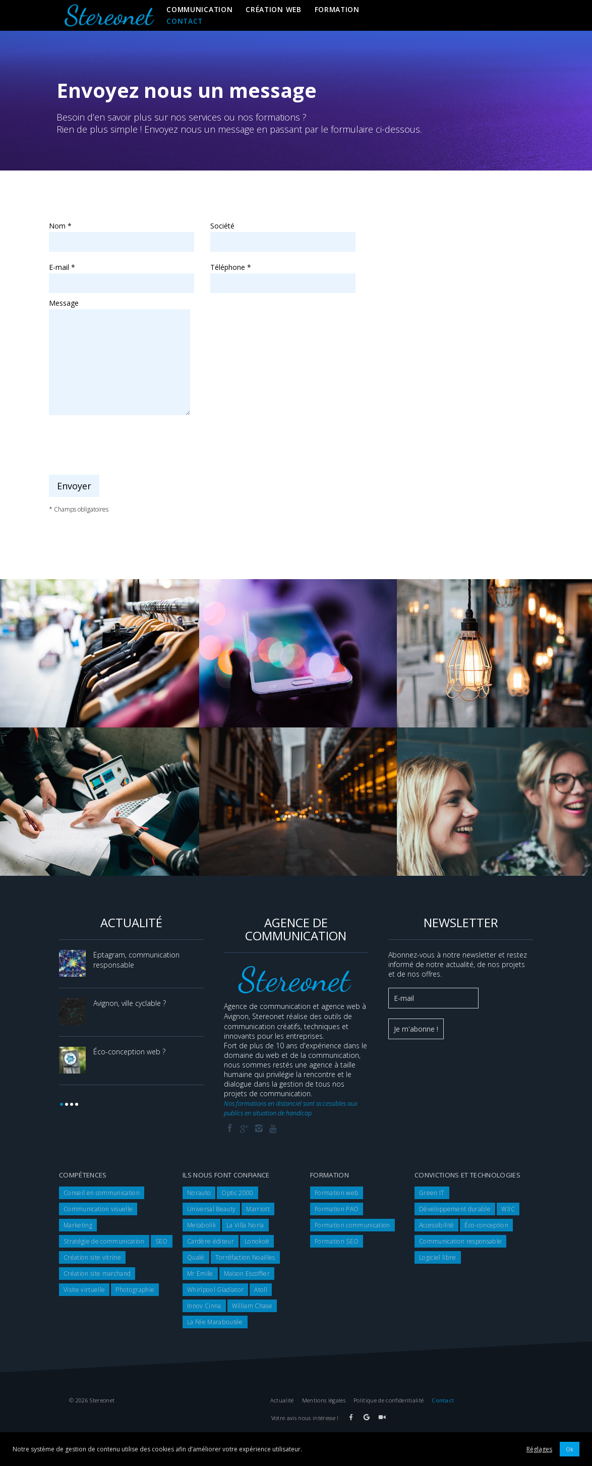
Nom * (121, 234)
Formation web (337, 1193)
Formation (337, 9)
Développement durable (455, 1209)
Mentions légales (323, 1400)
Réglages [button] (539, 1449)
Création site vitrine (92, 1257)
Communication (199, 9)
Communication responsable (460, 1241)
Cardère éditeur (210, 1241)
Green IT (432, 1193)
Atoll (260, 1289)
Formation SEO (337, 1241)
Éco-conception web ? (129, 1051)
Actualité (282, 1400)
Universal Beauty (211, 1209)
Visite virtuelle (84, 1289)
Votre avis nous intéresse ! (305, 1418)
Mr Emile (200, 1273)
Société (283, 234)
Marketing (78, 1225)
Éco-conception (486, 1225)
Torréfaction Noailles (245, 1257)
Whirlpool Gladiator (215, 1289)
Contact (184, 21)
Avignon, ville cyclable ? (129, 1003)
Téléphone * (283, 275)
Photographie (134, 1289)
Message (119, 307)
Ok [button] (569, 1449)
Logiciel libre (437, 1257)
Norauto (199, 1193)
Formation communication (352, 1225)
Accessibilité (436, 1225)
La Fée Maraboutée (215, 1322)
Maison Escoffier (247, 1273)
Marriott (258, 1209)
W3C (508, 1209)
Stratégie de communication (104, 1241)
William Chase (252, 1306)
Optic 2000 (237, 1193)
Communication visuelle (98, 1209)
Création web (273, 9)
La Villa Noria (245, 1225)
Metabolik (201, 1225)
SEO (161, 1241)
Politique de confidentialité (388, 1400)
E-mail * (121, 275)
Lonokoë (257, 1241)
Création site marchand (97, 1273)
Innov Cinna (204, 1306)
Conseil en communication (102, 1193)
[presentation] (125, 445)
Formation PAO (337, 1209)
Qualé (196, 1257)
